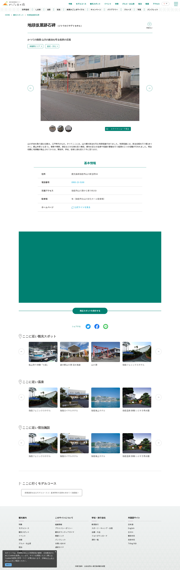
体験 (20, 539)
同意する (8, 565)
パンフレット (152, 9)
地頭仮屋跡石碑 (33, 15)
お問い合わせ (60, 543)
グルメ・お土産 (25, 543)
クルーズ (127, 9)
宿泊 (20, 547)
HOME (7, 15)
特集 (20, 524)
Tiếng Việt (132, 543)
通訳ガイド (59, 547)
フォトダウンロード (99, 536)
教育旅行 (95, 524)
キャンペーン (96, 9)
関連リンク (59, 536)
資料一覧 (95, 539)
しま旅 (38, 9)
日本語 (130, 524)
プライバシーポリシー (64, 528)
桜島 (58, 9)
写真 (139, 9)
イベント (22, 536)
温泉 (48, 9)
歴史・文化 (51, 46)
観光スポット (18, 15)
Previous (31, 88)
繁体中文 (131, 536)
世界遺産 (25, 9)
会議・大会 (96, 532)
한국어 (130, 532)
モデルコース (24, 528)
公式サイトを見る (81, 207)
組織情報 (58, 524)
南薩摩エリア (35, 46)
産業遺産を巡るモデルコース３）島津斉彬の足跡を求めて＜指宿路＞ (52, 492)
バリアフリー (112, 9)
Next (149, 88)
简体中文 (131, 539)
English (131, 528)
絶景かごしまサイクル (75, 9)
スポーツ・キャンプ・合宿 (102, 528)
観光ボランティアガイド (64, 532)
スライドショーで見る (120, 128)
